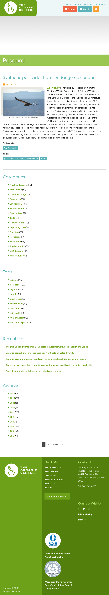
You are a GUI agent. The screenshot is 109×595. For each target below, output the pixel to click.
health (13, 294)
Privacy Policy (85, 514)
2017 (12, 435)
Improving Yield (18, 227)
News (69, 4)
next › (55, 444)
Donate (70, 9)
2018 (12, 431)
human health (17, 317)
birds (43, 158)
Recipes (48, 487)
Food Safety (16, 213)
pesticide (14, 308)
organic (14, 289)
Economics (15, 199)
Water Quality (17, 255)
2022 (12, 412)
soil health (15, 313)
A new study (53, 87)
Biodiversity (16, 189)
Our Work (50, 475)
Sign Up (85, 9)
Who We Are (51, 471)
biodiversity (16, 298)
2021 (12, 417)
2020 (12, 421)
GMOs (13, 218)
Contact (100, 4)
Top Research (10, 148)
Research (49, 483)
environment (32, 158)
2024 (12, 402)
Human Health (17, 222)
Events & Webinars (84, 4)
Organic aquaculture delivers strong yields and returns (33, 371)
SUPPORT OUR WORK (57, 496)
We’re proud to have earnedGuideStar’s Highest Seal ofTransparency (58, 585)
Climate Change (18, 194)
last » (64, 444)
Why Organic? (52, 467)
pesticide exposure (19, 322)
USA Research (17, 251)
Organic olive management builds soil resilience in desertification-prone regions (46, 359)
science (20, 158)
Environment (16, 203)
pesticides (8, 158)
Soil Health (15, 241)
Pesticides (15, 236)
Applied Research (19, 184)
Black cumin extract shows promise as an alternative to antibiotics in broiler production (49, 365)
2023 (12, 407)
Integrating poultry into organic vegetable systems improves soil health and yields (47, 346)
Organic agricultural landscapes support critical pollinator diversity (40, 352)
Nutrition (14, 232)
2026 (12, 393)
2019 (12, 426)
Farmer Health (17, 208)
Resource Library (54, 479)
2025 (12, 398)
